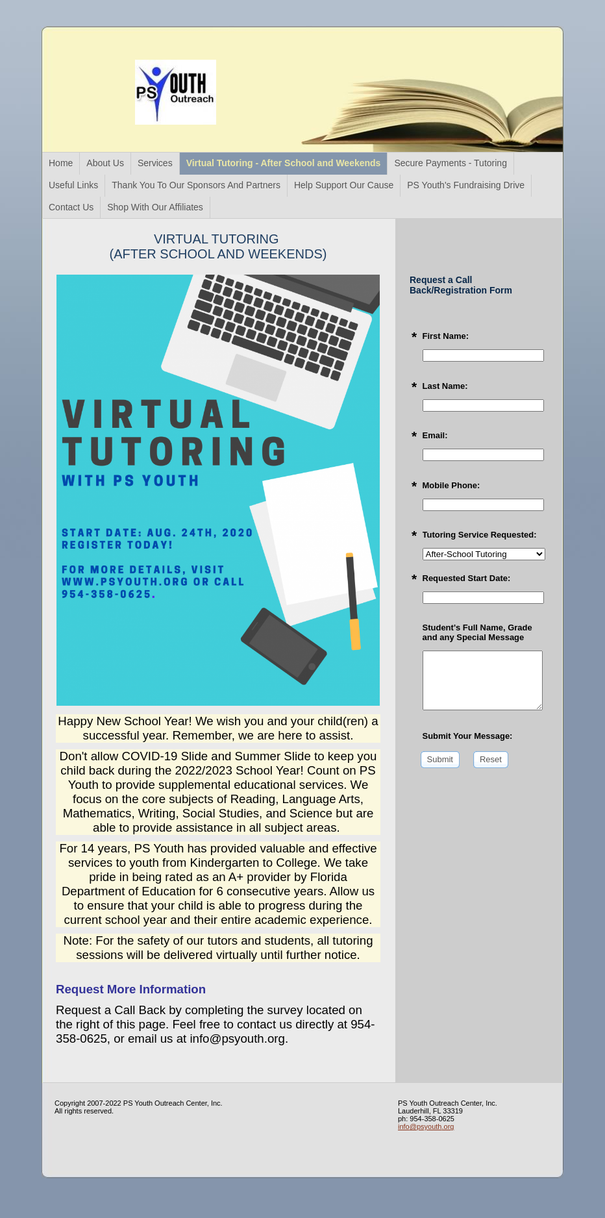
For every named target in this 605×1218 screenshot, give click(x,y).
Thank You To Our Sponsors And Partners (196, 185)
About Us (105, 163)
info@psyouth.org (426, 1126)
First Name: (446, 336)
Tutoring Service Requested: (480, 535)
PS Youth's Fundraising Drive (466, 185)
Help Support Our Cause (343, 185)
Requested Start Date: (467, 578)
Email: (435, 435)
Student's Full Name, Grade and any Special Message (477, 632)
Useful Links (73, 185)
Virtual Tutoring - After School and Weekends (283, 163)
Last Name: (445, 386)
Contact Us (71, 207)
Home (61, 163)
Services (155, 163)
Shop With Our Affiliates (155, 207)
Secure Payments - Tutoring (450, 163)
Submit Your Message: (468, 736)
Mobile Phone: (451, 485)
